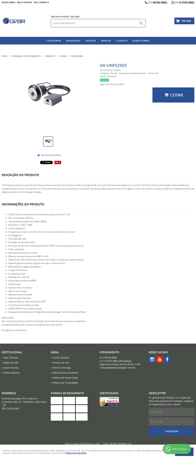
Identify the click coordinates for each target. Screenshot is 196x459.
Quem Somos (8, 2)
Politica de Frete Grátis (65, 377)
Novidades (73, 40)
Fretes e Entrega (62, 367)
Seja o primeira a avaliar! (112, 84)
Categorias (53, 40)
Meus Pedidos (24, 2)
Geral (55, 352)
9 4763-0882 (184, 2)
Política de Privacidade (65, 382)
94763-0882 (157, 2)
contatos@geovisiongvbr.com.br (118, 367)
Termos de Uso (61, 362)
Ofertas (90, 40)
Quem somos (141, 40)
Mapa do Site (11, 362)
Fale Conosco (41, 2)
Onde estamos (12, 372)
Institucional (12, 352)
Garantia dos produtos (65, 372)
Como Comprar (61, 357)
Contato (122, 40)
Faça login (75, 16)
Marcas (106, 40)
